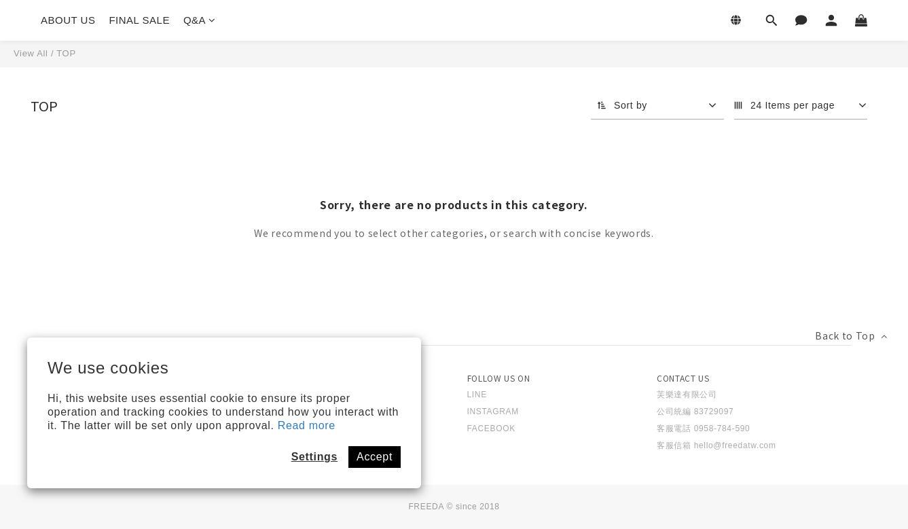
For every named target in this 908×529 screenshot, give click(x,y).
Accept (375, 456)
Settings (314, 456)
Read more (306, 425)
